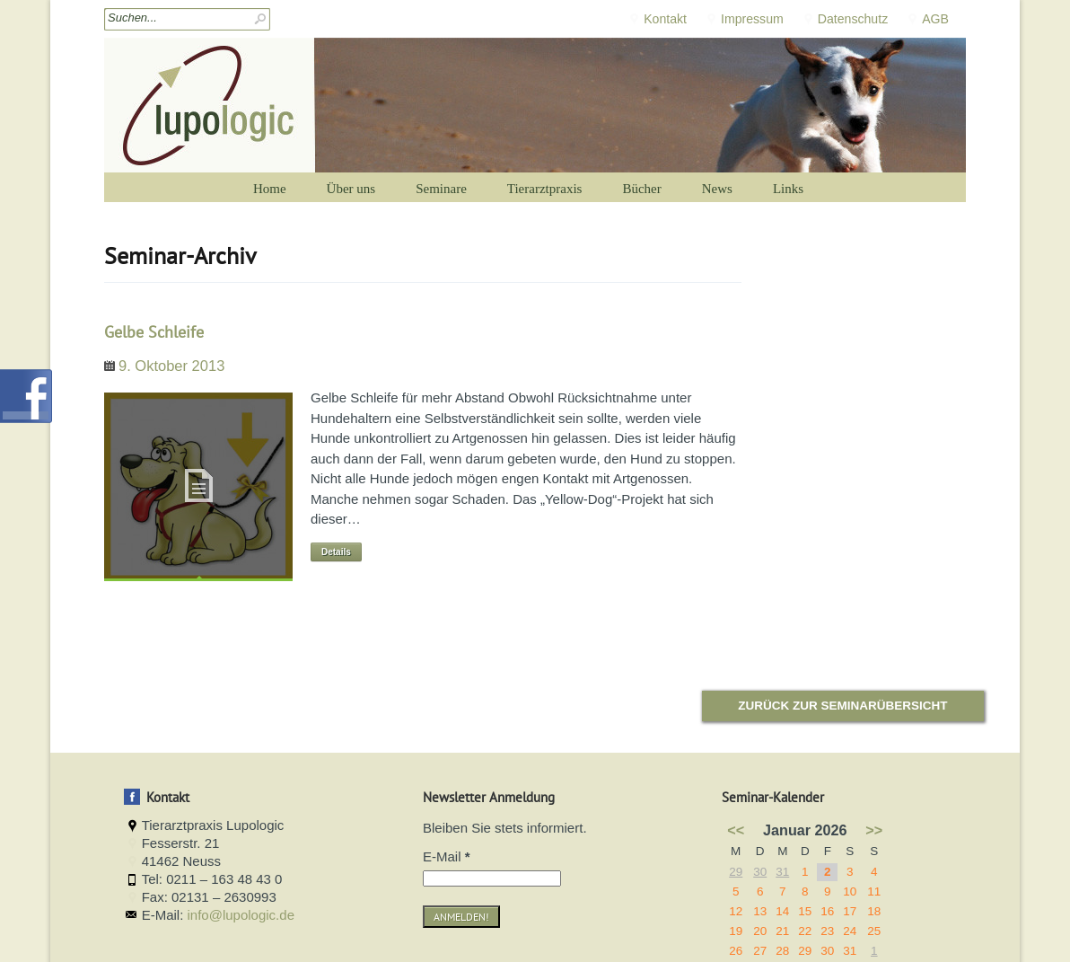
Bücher (641, 188)
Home (269, 188)
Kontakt (665, 19)
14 (782, 911)
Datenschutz (853, 19)
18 (874, 911)
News (717, 188)
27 (760, 951)
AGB (935, 19)
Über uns (351, 188)
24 (849, 931)
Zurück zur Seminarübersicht (842, 705)
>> (873, 830)
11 (874, 891)
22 (804, 931)
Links (788, 188)
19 (735, 931)
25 (874, 931)
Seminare (441, 188)
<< (735, 830)
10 (849, 891)
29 (735, 871)
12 (735, 911)
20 (760, 931)
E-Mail (446, 856)
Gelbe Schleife (154, 332)
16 (827, 911)
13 (760, 911)
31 (782, 871)
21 (782, 931)
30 (760, 871)
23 (827, 931)
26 (735, 951)
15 (804, 911)
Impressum (752, 19)
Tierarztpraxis (545, 188)
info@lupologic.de (241, 914)
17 (849, 911)
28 (782, 951)
